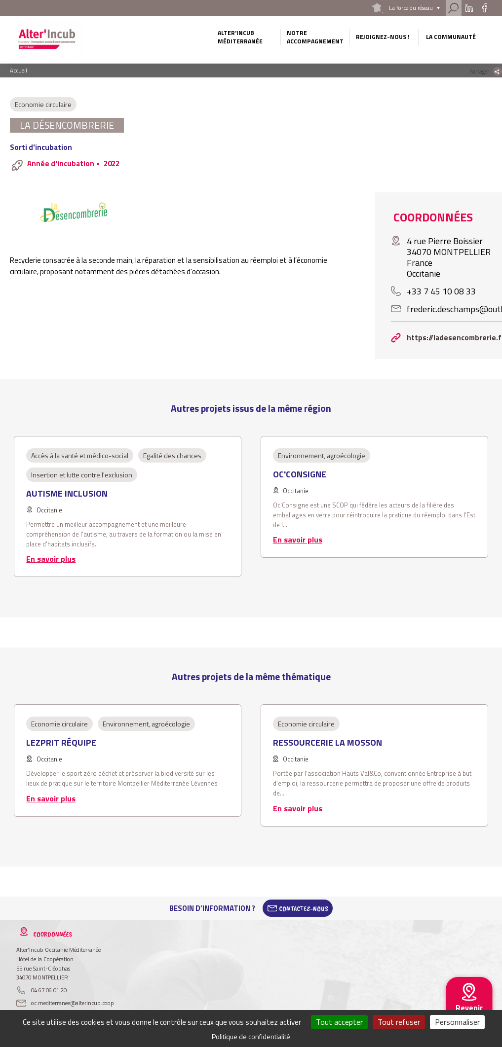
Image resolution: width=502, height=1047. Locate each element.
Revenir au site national (469, 1015)
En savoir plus (51, 559)
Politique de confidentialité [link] (251, 1036)
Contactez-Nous (303, 908)
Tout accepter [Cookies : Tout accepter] (339, 1022)
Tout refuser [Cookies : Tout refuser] (399, 1022)
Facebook (484, 8)
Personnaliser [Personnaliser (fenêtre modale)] (457, 1022)
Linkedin (469, 8)
